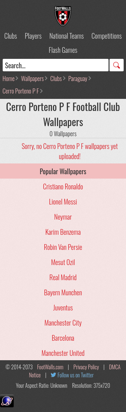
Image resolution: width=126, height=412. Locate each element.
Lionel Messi (63, 201)
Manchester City (63, 322)
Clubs (10, 36)
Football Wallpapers (63, 16)
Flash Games (63, 50)
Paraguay (77, 78)
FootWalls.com (50, 367)
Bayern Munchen (63, 292)
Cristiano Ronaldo (63, 186)
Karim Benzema (63, 232)
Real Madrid (63, 277)
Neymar (63, 217)
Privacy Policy (86, 367)
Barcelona (63, 338)
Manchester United (62, 353)
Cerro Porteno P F (21, 90)
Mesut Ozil (63, 262)
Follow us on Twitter (75, 375)
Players (33, 36)
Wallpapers (32, 78)
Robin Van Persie (63, 247)
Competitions (106, 36)
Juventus (63, 307)
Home (9, 78)
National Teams (66, 36)
